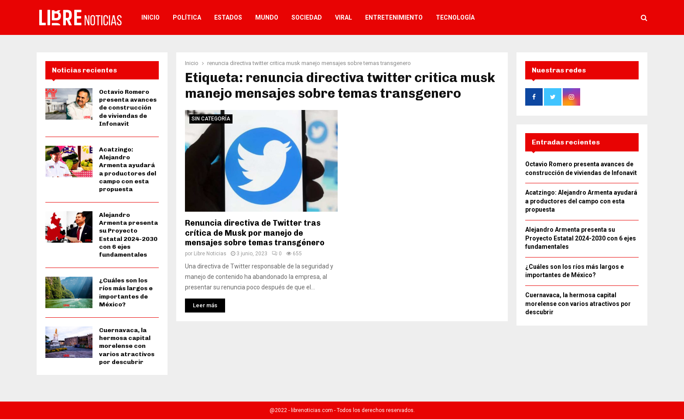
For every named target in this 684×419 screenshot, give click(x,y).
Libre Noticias (210, 254)
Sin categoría (211, 119)
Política (187, 17)
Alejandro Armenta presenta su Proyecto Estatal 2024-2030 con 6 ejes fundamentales (128, 234)
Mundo (266, 17)
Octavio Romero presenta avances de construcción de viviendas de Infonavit (128, 107)
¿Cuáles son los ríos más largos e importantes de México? (126, 292)
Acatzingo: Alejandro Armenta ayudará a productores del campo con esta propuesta (127, 169)
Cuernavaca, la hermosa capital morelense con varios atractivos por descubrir (126, 346)
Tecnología (455, 17)
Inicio (150, 17)
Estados (228, 17)
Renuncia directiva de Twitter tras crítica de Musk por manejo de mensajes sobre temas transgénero (255, 232)
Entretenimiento (394, 17)
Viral (343, 17)
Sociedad (306, 17)
